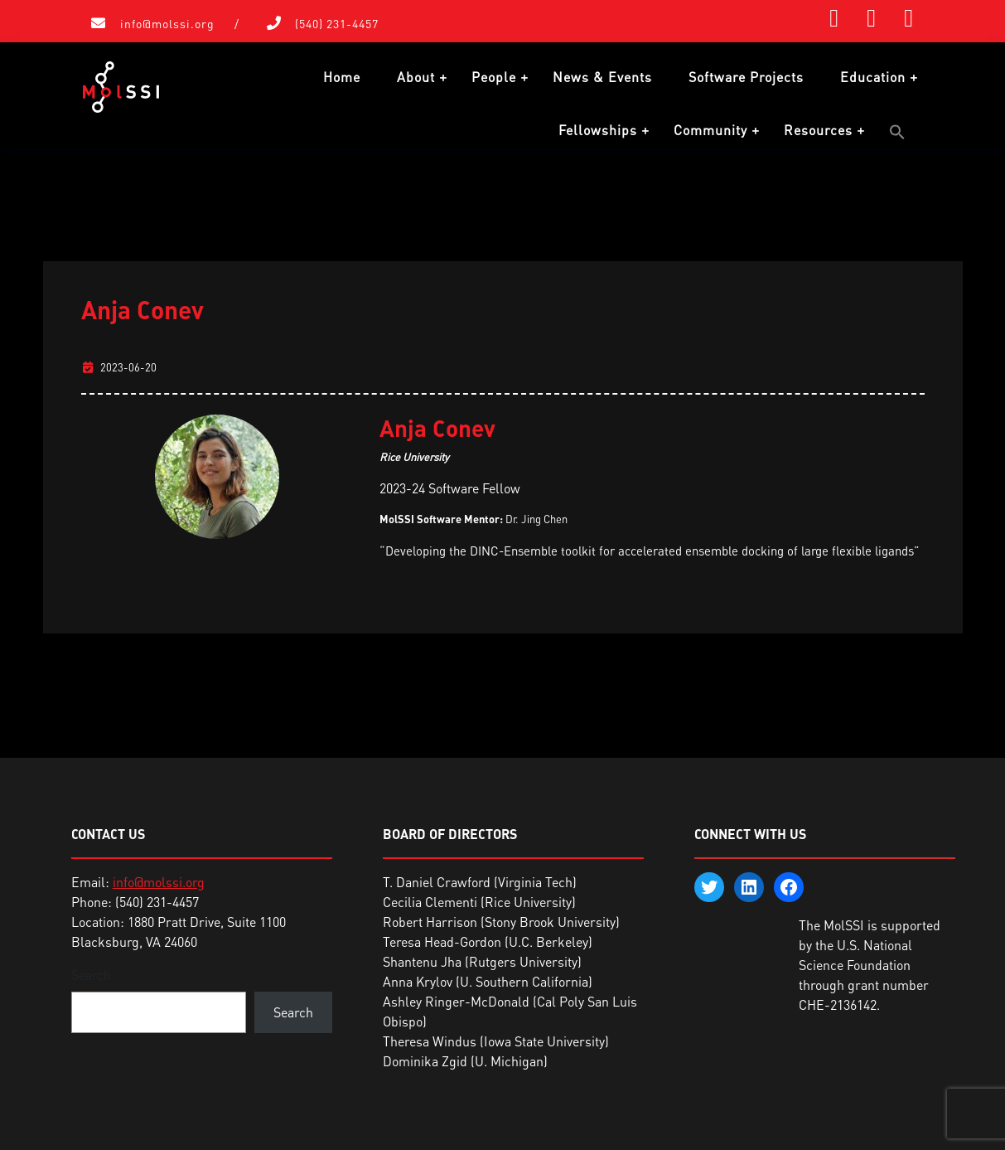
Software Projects (746, 77)
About (416, 77)
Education (873, 77)
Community (710, 130)
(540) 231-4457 (337, 24)
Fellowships (597, 130)
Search (91, 975)
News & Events (602, 77)
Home (341, 77)
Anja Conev (142, 309)
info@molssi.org (167, 24)
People (493, 77)
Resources (818, 130)
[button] (897, 131)
